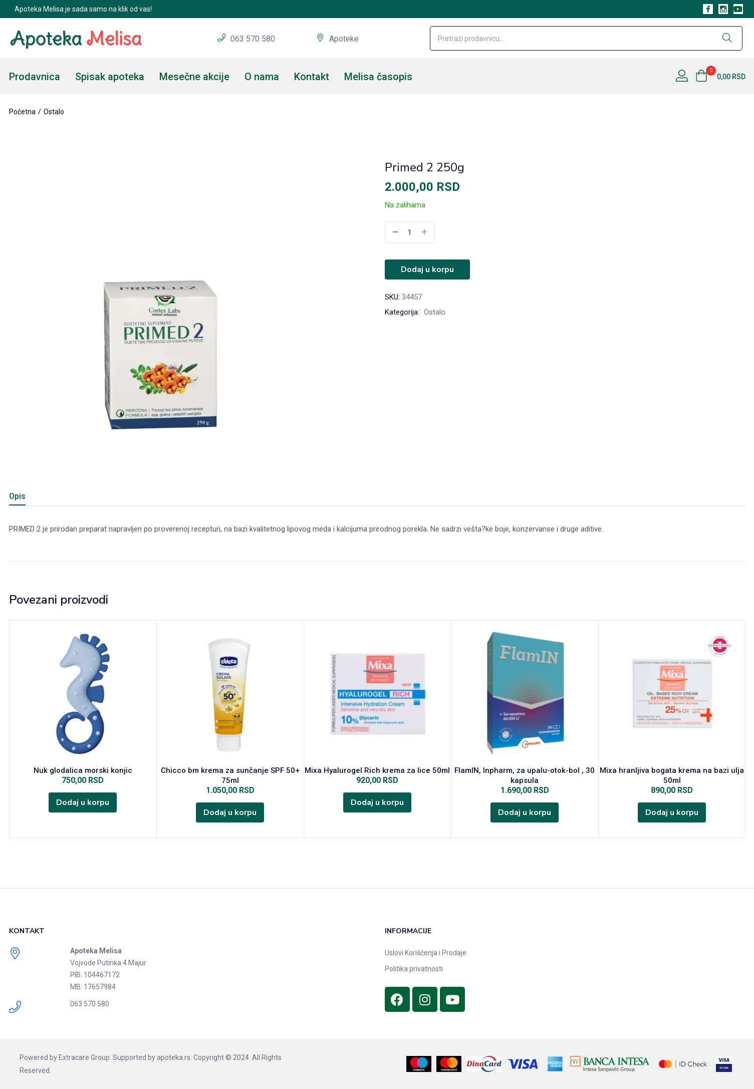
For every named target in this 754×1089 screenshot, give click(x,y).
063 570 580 (253, 39)
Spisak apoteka (109, 77)
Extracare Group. (85, 1057)
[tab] (29, 497)
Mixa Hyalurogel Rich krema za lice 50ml (377, 770)
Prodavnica (34, 77)
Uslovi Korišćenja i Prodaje (425, 953)
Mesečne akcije (194, 77)
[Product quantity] (410, 232)
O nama (261, 77)
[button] (720, 77)
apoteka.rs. (174, 1057)
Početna (22, 112)
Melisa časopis (378, 77)
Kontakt (311, 77)
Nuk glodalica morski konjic (83, 770)
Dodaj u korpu (427, 269)
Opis (17, 496)
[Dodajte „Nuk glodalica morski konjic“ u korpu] (83, 802)
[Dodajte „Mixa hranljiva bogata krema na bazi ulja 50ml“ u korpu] (672, 812)
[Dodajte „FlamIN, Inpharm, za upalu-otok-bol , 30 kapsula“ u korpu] (524, 812)
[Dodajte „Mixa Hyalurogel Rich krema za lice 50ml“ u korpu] (377, 802)
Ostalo (54, 112)
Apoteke (344, 39)
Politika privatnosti (414, 969)
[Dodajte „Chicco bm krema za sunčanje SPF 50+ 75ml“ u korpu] (230, 812)
